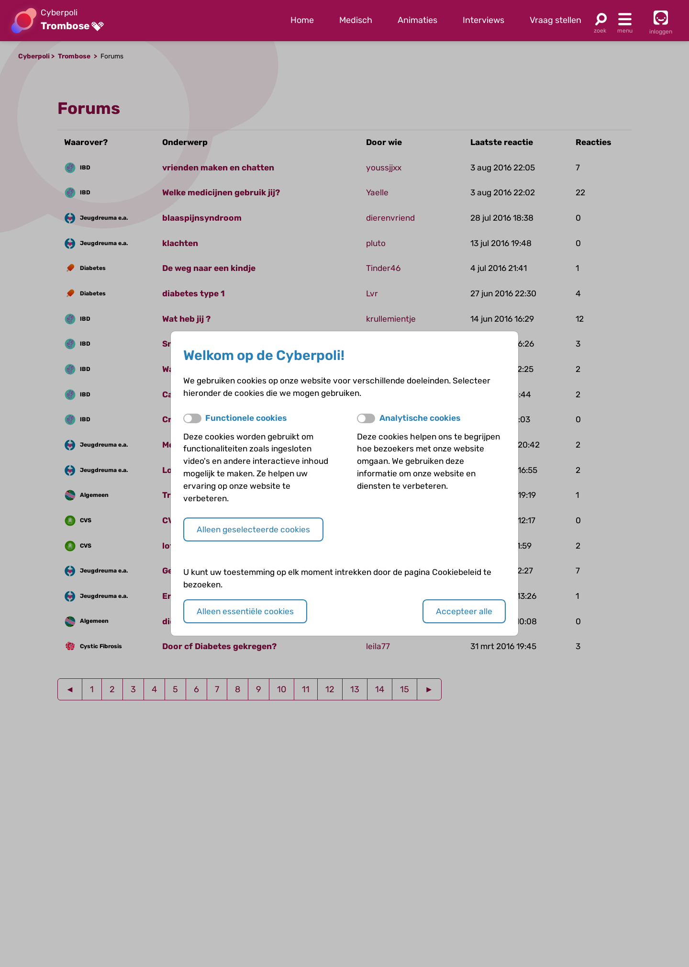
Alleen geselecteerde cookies (253, 529)
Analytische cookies (419, 418)
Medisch (355, 20)
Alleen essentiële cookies (245, 611)
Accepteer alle (464, 611)
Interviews (483, 20)
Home (302, 20)
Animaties (417, 20)
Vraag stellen (555, 20)
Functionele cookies (246, 418)
